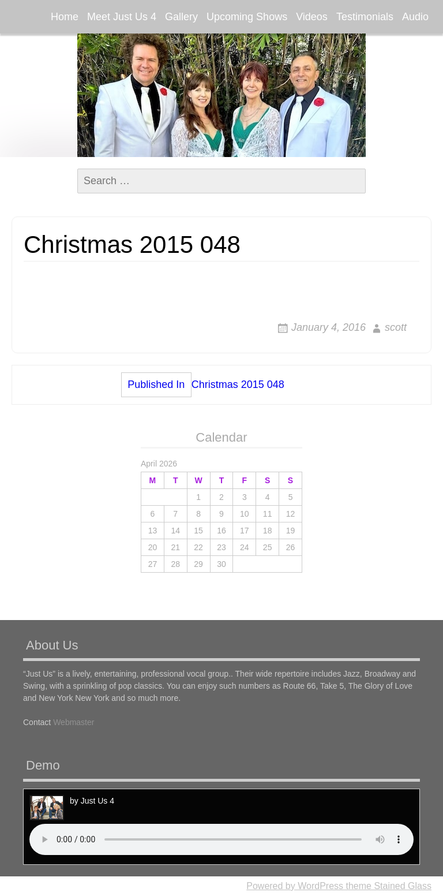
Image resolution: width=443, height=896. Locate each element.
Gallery (181, 17)
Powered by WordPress (294, 886)
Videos (312, 17)
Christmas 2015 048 (202, 385)
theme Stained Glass (387, 886)
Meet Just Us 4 (121, 17)
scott (396, 327)
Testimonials (364, 17)
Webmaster (73, 722)
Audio (415, 17)
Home (64, 17)
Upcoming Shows (247, 17)
